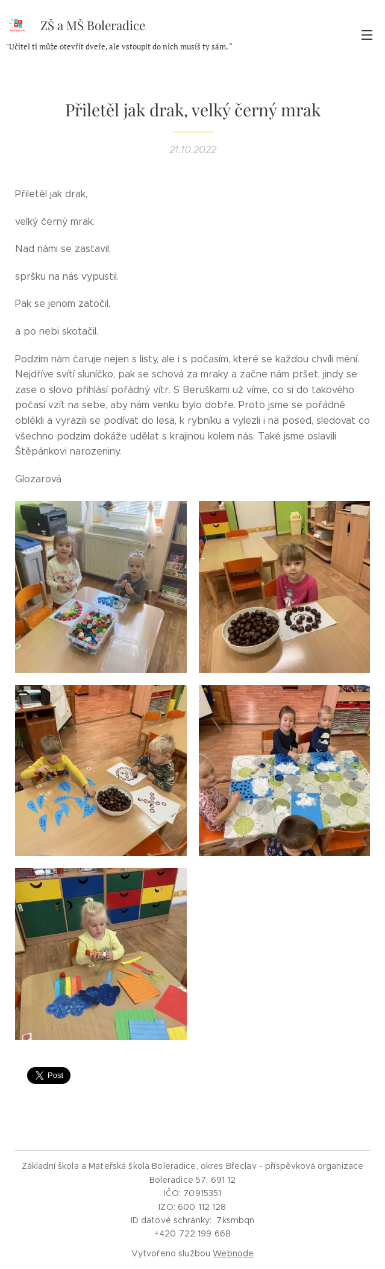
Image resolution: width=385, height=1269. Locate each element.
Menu (367, 35)
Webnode (233, 1253)
